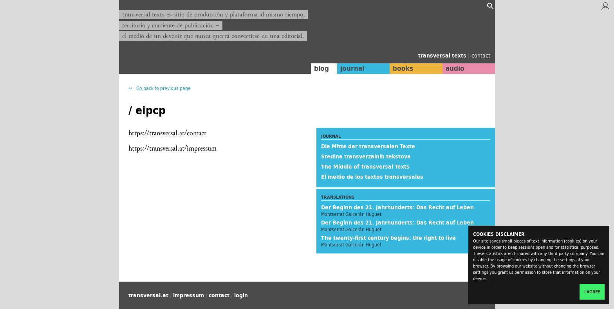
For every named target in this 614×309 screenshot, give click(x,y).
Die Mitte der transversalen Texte (368, 146)
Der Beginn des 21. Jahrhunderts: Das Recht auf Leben (397, 207)
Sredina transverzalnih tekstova (366, 156)
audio (455, 68)
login (241, 295)
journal (352, 68)
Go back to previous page (163, 88)
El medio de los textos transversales (372, 176)
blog (321, 68)
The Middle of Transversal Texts (365, 166)
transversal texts (443, 55)
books (403, 68)
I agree (592, 292)
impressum (188, 295)
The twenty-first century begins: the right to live (388, 238)
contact (480, 55)
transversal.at (148, 295)
